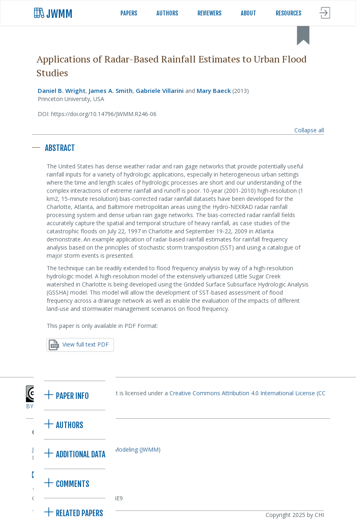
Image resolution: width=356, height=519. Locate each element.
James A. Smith (111, 90)
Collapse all (309, 130)
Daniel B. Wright (62, 90)
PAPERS (128, 13)
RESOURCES (288, 13)
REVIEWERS (209, 13)
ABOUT (248, 13)
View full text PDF (79, 345)
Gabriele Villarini (160, 90)
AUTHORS (167, 13)
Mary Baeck (214, 90)
